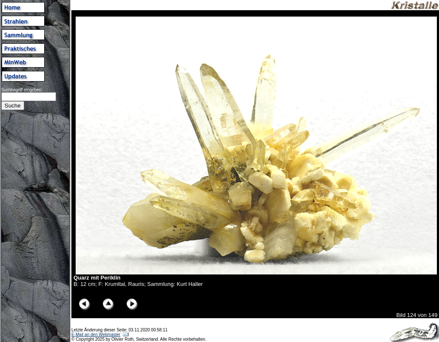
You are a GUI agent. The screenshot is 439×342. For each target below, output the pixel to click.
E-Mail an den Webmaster (95, 334)
